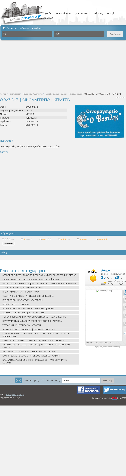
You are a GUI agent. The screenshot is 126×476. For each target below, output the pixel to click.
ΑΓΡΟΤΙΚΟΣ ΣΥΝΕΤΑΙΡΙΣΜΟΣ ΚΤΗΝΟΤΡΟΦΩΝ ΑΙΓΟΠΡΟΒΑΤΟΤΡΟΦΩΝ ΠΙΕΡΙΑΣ (39, 275)
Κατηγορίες (15, 94)
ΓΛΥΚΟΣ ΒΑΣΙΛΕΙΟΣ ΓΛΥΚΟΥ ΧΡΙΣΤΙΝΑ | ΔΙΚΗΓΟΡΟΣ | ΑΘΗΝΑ (30, 279)
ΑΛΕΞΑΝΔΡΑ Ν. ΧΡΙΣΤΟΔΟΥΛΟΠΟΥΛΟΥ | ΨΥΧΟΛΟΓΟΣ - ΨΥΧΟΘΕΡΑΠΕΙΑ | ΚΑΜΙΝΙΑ (36, 346)
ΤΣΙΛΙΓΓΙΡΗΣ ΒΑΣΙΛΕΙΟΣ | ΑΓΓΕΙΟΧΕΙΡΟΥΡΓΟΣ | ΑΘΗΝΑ (27, 296)
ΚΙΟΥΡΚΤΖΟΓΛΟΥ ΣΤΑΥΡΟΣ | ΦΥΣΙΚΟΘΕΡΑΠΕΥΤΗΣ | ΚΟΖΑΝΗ (31, 355)
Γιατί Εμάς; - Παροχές (103, 13)
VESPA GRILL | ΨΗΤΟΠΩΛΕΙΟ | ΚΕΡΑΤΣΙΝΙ (21, 325)
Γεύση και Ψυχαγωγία (32, 94)
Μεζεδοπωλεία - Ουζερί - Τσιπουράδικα (64, 94)
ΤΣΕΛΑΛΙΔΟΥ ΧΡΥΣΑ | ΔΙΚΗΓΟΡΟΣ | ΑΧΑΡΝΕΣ (23, 287)
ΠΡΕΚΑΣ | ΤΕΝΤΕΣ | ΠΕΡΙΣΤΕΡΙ (16, 304)
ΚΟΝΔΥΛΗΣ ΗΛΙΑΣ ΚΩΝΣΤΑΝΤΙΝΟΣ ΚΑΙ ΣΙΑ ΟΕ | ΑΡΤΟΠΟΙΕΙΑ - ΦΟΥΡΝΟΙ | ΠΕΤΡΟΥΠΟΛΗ (36, 335)
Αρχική (3, 94)
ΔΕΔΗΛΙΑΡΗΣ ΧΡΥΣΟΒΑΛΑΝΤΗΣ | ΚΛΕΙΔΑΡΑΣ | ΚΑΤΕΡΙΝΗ (28, 329)
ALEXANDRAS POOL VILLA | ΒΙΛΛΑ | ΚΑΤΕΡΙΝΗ (23, 312)
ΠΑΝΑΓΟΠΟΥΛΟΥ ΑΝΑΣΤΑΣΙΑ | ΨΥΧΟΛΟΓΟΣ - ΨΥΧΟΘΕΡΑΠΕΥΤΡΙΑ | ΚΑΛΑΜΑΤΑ (39, 283)
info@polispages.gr (15, 394)
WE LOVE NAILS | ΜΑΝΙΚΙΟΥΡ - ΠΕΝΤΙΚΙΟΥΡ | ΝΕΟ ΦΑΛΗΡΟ (29, 351)
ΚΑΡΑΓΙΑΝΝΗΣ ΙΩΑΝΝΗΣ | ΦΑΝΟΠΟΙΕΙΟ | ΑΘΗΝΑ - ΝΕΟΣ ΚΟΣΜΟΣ (33, 340)
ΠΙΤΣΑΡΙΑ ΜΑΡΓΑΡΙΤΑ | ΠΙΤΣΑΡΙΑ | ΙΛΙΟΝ (20, 291)
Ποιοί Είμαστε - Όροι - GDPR (72, 13)
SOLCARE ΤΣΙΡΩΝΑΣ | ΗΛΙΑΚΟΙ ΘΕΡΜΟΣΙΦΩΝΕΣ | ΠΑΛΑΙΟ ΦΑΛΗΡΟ (34, 316)
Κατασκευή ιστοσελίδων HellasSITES (109, 398)
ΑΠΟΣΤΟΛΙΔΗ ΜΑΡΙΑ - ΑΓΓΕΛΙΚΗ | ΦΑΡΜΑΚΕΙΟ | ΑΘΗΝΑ (28, 308)
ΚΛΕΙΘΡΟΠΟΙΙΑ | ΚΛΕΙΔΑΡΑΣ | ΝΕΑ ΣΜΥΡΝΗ (22, 300)
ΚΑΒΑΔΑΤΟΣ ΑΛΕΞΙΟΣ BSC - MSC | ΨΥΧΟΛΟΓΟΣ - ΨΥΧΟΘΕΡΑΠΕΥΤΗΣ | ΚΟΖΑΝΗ (35, 361)
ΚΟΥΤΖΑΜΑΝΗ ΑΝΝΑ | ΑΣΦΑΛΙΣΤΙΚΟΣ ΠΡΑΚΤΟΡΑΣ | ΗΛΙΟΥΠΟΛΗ (32, 321)
